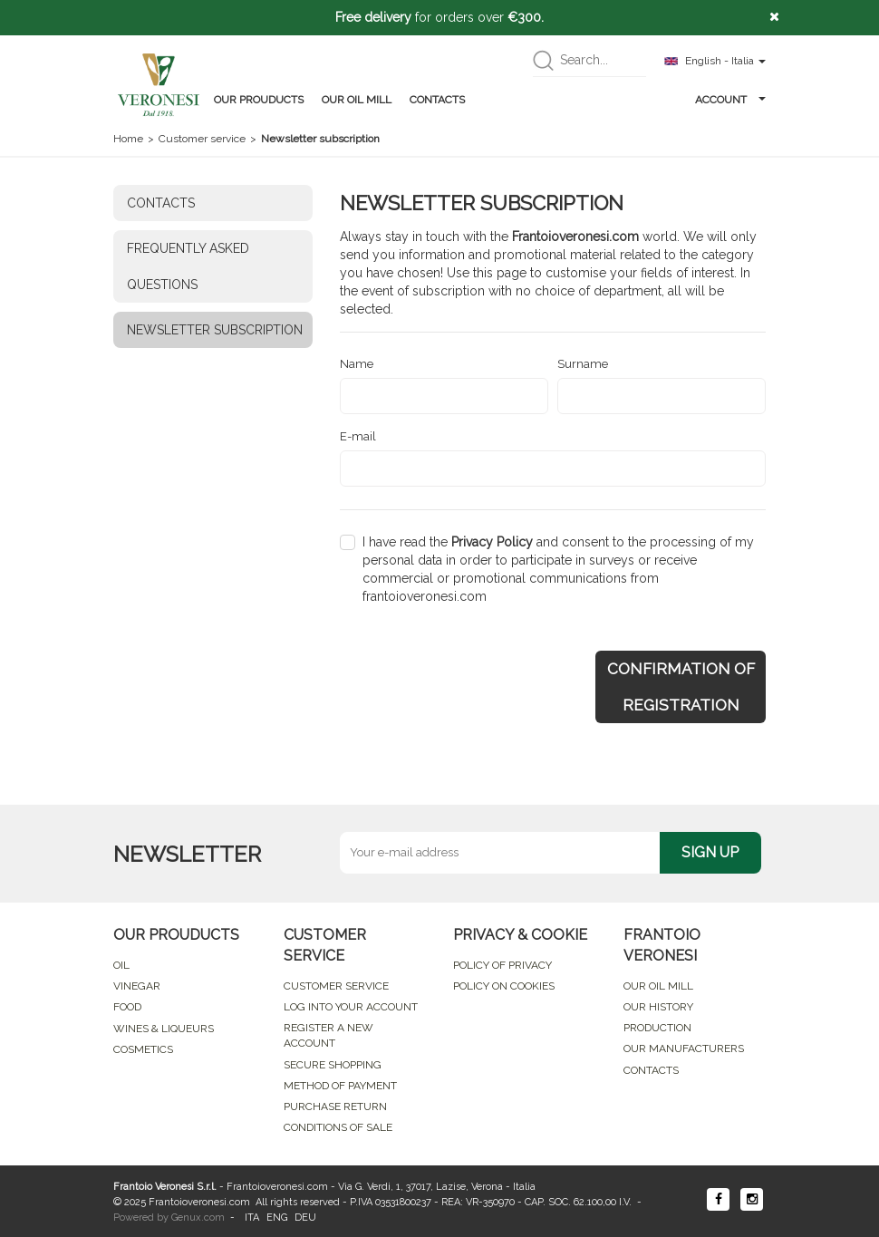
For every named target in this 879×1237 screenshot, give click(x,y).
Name (356, 364)
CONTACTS (437, 99)
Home (128, 138)
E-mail (358, 436)
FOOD (127, 1006)
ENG (276, 1217)
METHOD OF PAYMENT (340, 1085)
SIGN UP (710, 852)
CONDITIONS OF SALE (338, 1127)
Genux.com (198, 1217)
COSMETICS (143, 1049)
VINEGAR (136, 986)
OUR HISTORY (658, 1006)
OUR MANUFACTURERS (683, 1048)
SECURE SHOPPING (333, 1064)
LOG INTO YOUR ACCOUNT (351, 1006)
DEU (305, 1217)
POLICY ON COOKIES (504, 986)
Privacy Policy (492, 542)
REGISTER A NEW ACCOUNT (328, 1035)
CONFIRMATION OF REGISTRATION (681, 687)
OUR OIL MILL (356, 99)
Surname (582, 364)
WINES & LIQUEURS (163, 1028)
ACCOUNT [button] (730, 99)
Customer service (202, 138)
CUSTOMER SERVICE (336, 986)
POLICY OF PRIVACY (502, 965)
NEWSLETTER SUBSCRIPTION (215, 330)
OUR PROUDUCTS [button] (259, 99)
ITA (252, 1217)
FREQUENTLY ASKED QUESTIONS (188, 266)
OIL (121, 965)
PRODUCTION (657, 1027)
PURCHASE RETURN (335, 1106)
